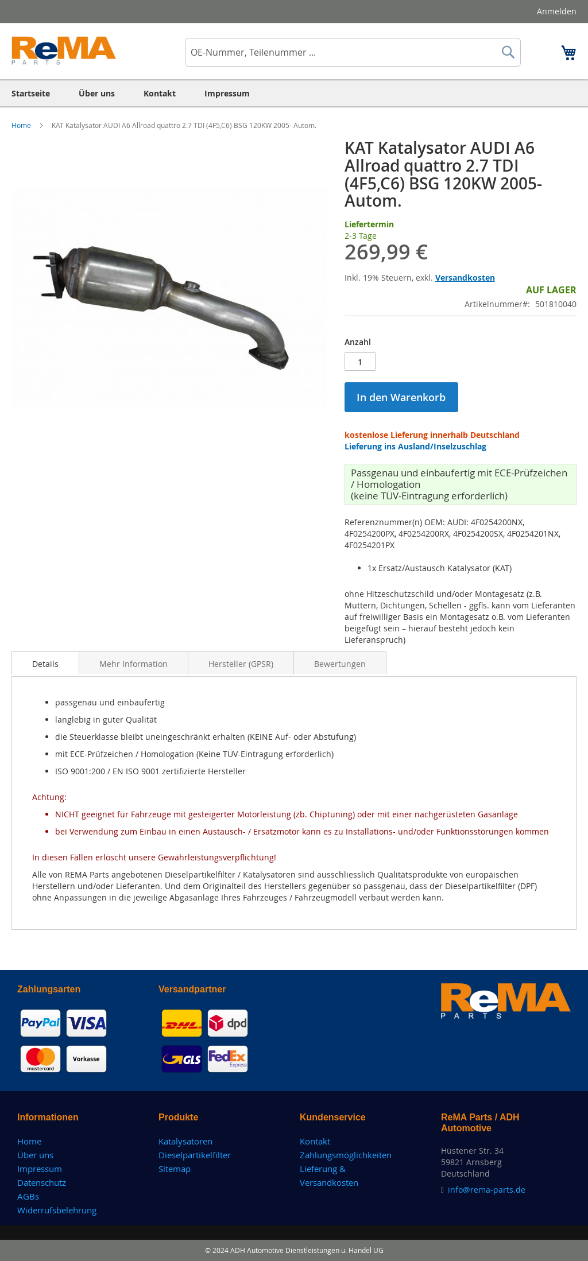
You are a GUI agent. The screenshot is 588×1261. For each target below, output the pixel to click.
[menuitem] (30, 93)
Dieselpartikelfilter (194, 1155)
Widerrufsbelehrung (56, 1210)
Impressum (39, 1168)
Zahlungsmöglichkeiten (346, 1155)
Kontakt (315, 1141)
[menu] (294, 93)
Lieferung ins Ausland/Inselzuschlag (415, 446)
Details (45, 663)
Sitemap (174, 1168)
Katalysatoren (185, 1141)
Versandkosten (465, 277)
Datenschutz (41, 1182)
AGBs (28, 1196)
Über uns (35, 1155)
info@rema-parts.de (486, 1189)
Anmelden (557, 11)
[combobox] (353, 52)
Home (22, 125)
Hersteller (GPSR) (240, 663)
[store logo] (64, 50)
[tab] (45, 662)
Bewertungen (340, 663)
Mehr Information (133, 663)
